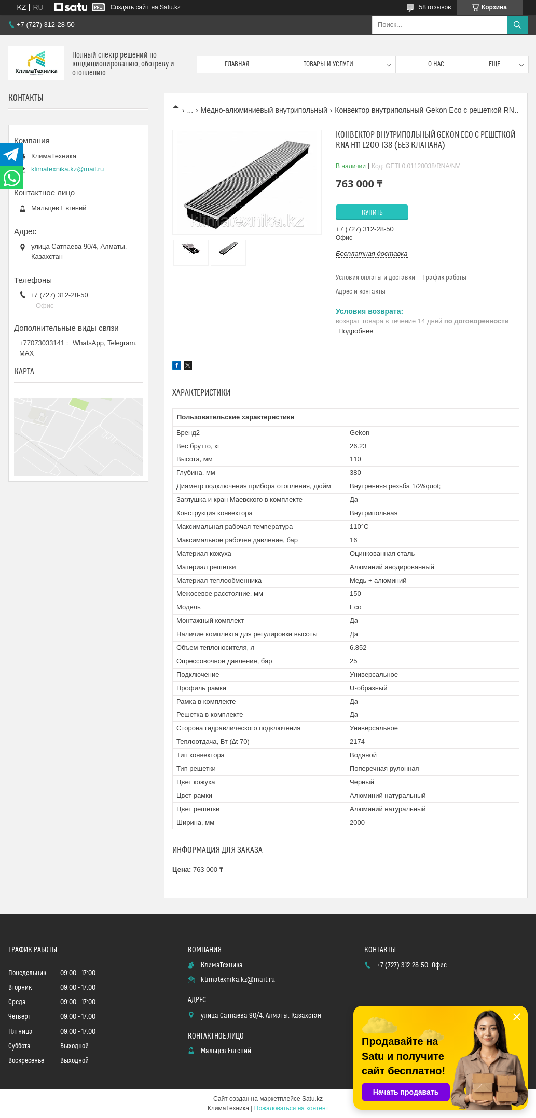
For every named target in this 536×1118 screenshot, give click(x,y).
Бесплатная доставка (372, 253)
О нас (436, 64)
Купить (372, 213)
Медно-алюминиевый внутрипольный (264, 110)
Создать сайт (130, 7)
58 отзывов (435, 7)
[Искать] (517, 25)
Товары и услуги (328, 64)
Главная (237, 64)
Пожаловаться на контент (291, 1108)
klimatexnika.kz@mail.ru (67, 169)
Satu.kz (312, 1098)
